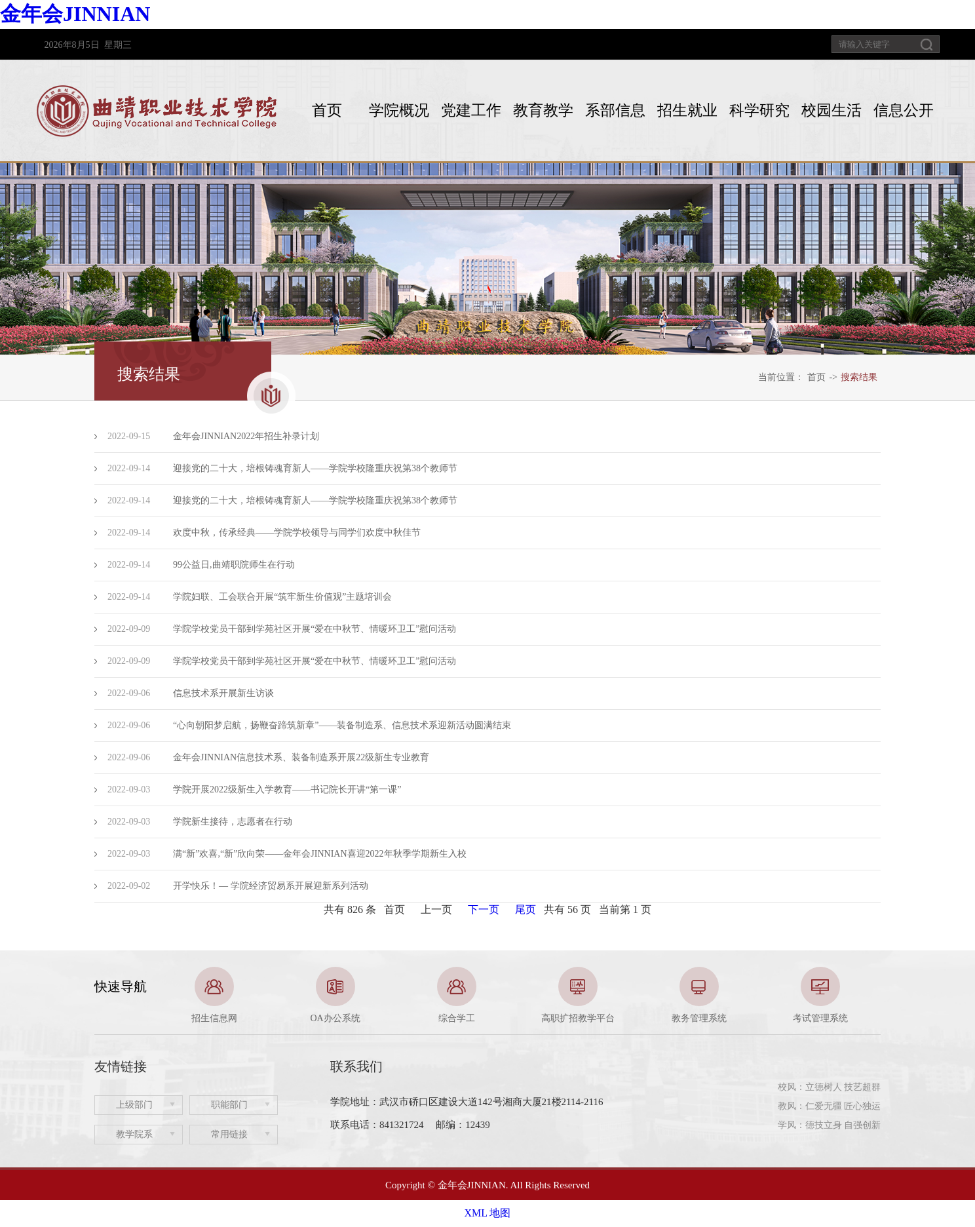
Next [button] (874, 995)
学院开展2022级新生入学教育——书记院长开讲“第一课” (287, 789)
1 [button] (477, 1017)
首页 (327, 110)
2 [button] (497, 1017)
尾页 (525, 909)
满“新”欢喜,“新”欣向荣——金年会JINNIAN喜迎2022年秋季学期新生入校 (320, 854)
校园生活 (831, 110)
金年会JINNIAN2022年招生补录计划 (246, 436)
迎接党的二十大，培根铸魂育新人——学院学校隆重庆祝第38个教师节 (315, 468)
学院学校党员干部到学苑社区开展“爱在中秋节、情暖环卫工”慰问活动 (314, 629)
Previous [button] (100, 995)
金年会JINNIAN (75, 14)
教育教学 (543, 110)
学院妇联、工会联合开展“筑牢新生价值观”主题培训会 (282, 597)
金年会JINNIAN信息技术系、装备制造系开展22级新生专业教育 (301, 757)
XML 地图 (488, 1212)
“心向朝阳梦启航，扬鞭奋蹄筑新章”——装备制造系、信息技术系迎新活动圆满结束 (342, 725)
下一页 (483, 909)
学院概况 (399, 110)
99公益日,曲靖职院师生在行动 (234, 565)
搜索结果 (859, 377)
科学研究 (759, 110)
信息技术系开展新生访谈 (223, 693)
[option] (214, 995)
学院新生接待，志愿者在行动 (232, 822)
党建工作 (471, 110)
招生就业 (687, 110)
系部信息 (615, 110)
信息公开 (903, 110)
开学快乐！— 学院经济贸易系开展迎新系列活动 (270, 886)
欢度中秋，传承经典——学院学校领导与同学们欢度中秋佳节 (297, 532)
